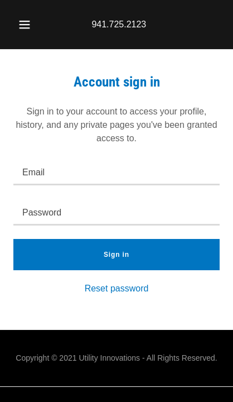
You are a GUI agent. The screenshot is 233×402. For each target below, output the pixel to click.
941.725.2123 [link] (118, 24)
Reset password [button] (117, 288)
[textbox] (116, 172)
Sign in (116, 255)
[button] (24, 24)
